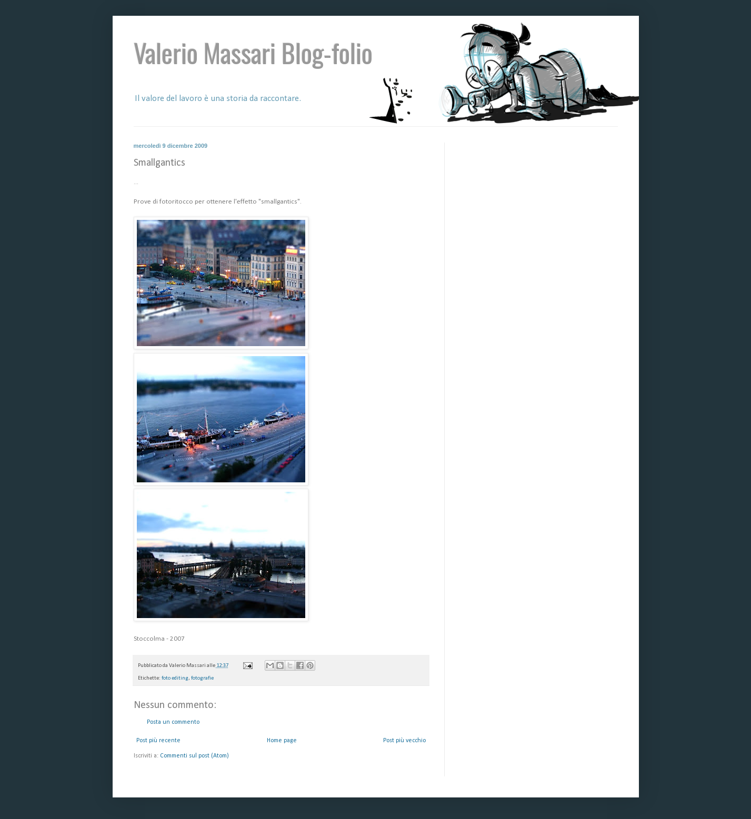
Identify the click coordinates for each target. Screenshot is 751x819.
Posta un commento (173, 722)
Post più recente (158, 740)
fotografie (202, 678)
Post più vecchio (404, 740)
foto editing (175, 678)
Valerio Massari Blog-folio (253, 52)
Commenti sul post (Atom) (194, 756)
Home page (282, 740)
